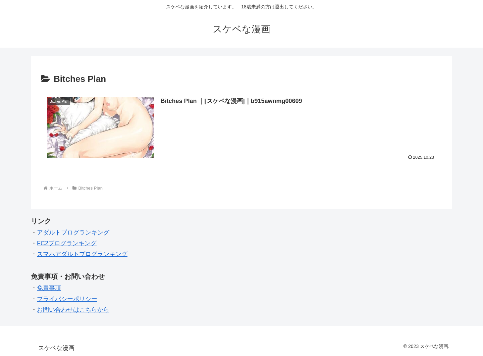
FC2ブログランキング (67, 243)
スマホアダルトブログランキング (82, 254)
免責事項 (49, 288)
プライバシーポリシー (67, 299)
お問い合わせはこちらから (73, 309)
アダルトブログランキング (73, 232)
